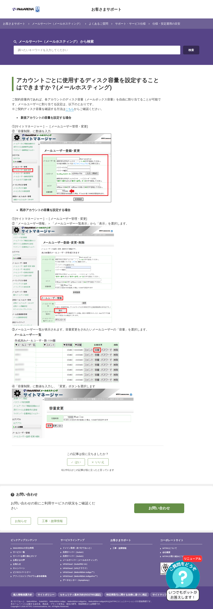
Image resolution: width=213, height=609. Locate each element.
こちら (70, 109)
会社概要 (165, 551)
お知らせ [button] (21, 520)
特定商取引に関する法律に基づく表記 (126, 590)
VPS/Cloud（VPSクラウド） (73, 565)
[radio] (76, 461)
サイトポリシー (46, 590)
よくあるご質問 (104, 23)
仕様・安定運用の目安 (176, 23)
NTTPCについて (168, 548)
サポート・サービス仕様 (138, 23)
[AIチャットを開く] (184, 580)
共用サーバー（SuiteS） (71, 555)
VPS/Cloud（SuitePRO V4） (73, 562)
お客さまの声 (17, 558)
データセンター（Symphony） (74, 576)
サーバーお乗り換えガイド (22, 555)
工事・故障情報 (117, 548)
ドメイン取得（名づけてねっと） (74, 548)
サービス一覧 (17, 551)
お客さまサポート (106, 9)
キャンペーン (17, 565)
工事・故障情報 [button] (52, 520)
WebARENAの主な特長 (21, 548)
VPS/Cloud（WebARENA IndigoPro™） (78, 572)
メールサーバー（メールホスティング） (60, 23)
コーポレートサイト (171, 540)
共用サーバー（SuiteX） (71, 551)
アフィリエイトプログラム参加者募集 (26, 572)
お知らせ (16, 562)
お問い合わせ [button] (159, 508)
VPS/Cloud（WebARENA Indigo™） (77, 569)
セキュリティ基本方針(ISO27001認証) (80, 590)
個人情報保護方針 (22, 590)
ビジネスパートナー (20, 569)
